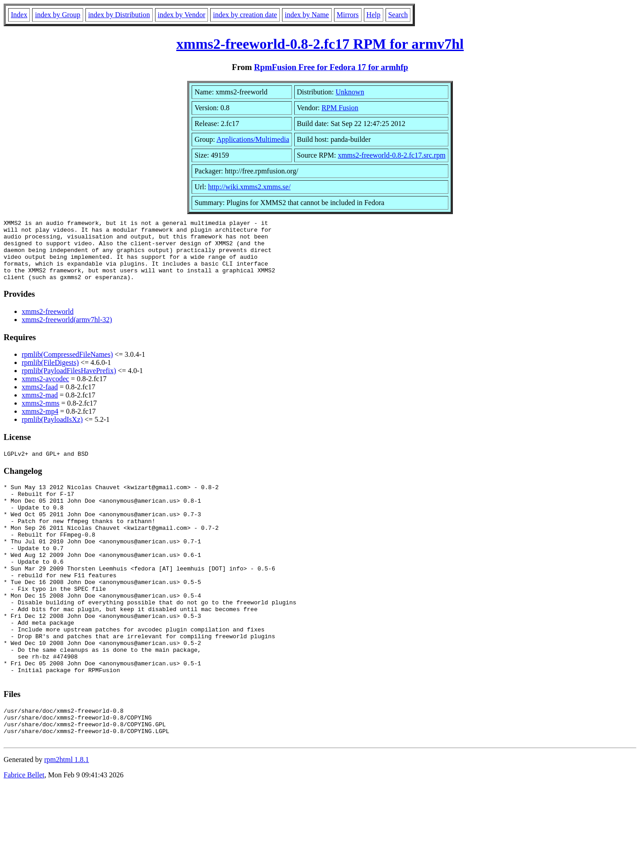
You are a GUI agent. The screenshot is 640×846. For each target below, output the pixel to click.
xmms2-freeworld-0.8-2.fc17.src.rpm (391, 155)
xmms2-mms (41, 415)
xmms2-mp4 (40, 423)
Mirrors (348, 15)
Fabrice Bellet (24, 834)
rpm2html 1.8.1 (66, 819)
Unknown (350, 92)
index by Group (57, 15)
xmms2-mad (40, 407)
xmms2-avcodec (45, 391)
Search (398, 15)
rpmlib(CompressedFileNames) (67, 366)
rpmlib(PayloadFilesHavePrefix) (69, 383)
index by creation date (245, 15)
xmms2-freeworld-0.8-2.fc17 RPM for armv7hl (320, 44)
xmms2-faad (40, 399)
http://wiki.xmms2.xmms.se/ (249, 187)
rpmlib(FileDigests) (50, 375)
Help (374, 15)
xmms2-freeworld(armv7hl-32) (67, 332)
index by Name (307, 15)
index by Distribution (119, 15)
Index (19, 15)
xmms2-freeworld (48, 323)
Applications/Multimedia (252, 139)
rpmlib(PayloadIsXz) (52, 431)
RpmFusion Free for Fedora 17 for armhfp (331, 67)
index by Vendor (181, 15)
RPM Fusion (339, 108)
